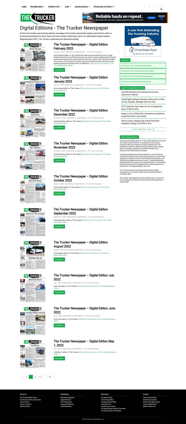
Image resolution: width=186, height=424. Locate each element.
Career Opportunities (150, 404)
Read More (59, 70)
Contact (145, 394)
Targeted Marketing (67, 404)
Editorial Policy (25, 406)
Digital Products (65, 400)
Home (24, 7)
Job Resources (82, 7)
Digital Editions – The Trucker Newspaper (89, 52)
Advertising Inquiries (67, 397)
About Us (23, 394)
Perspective (54, 7)
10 (49, 377)
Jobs (68, 7)
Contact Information (149, 397)
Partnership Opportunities (151, 402)
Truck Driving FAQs (107, 400)
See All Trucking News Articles (143, 129)
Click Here (146, 166)
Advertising (64, 394)
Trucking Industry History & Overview (113, 408)
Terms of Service (25, 404)
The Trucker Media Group (28, 397)
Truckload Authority (104, 7)
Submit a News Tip (149, 406)
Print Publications (66, 402)
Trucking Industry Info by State (111, 411)
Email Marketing (65, 406)
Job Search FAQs (106, 397)
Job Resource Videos (108, 406)
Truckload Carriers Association (30, 400)
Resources (104, 394)
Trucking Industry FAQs (108, 402)
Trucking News (37, 7)
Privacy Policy (24, 402)
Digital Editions (70, 52)
